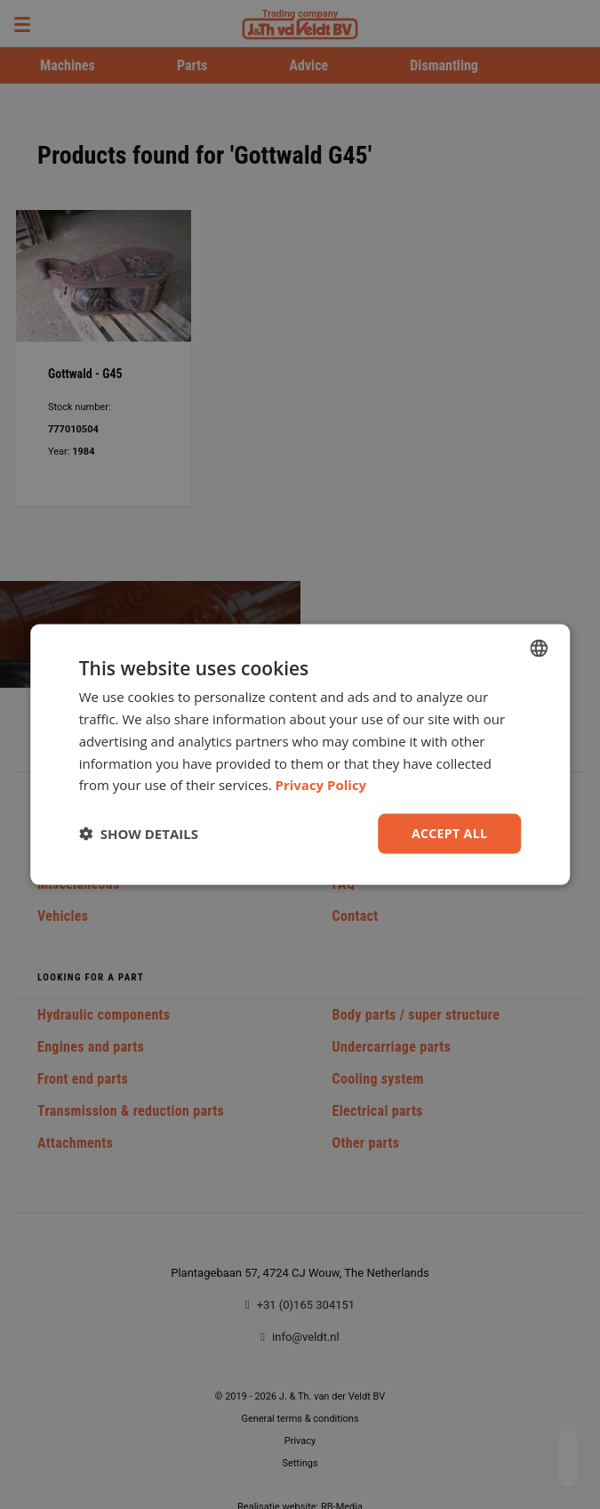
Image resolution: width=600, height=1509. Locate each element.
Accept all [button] (449, 833)
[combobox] (539, 649)
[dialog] (300, 755)
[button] (138, 834)
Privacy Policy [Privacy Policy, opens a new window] (321, 785)
